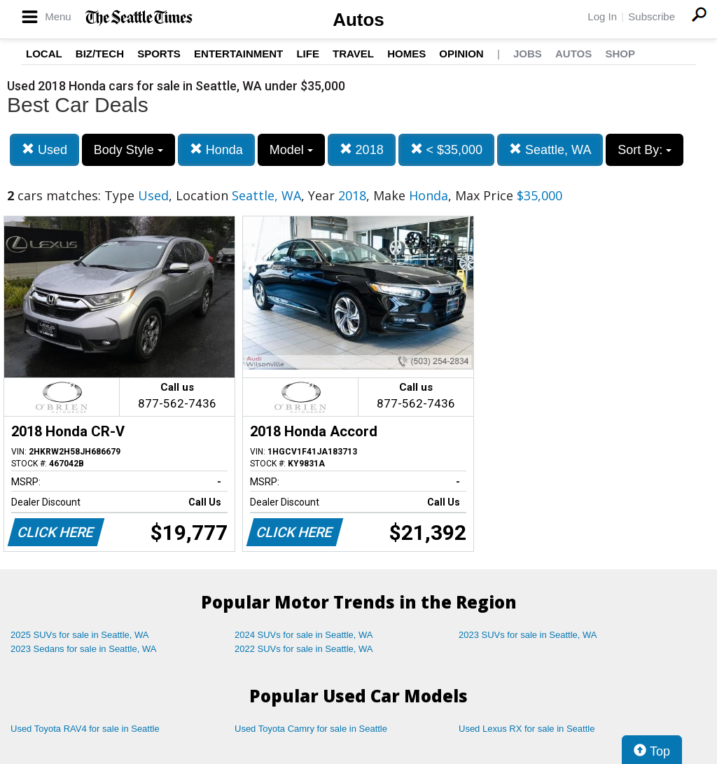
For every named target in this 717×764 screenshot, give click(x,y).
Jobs (527, 54)
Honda (216, 149)
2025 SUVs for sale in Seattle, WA (80, 635)
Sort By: (644, 150)
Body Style (128, 150)
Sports (159, 54)
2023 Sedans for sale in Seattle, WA (83, 649)
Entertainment (238, 54)
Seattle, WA (550, 149)
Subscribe (651, 16)
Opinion (461, 54)
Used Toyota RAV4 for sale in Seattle (85, 728)
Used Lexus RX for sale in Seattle (526, 728)
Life (307, 54)
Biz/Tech (100, 54)
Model (291, 150)
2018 (362, 149)
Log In (602, 16)
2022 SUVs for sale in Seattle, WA (304, 649)
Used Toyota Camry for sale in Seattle (311, 728)
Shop (620, 54)
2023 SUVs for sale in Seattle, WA (528, 635)
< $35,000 (446, 149)
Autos (358, 19)
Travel (353, 54)
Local (44, 54)
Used (44, 149)
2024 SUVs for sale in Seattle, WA (304, 635)
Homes (406, 54)
